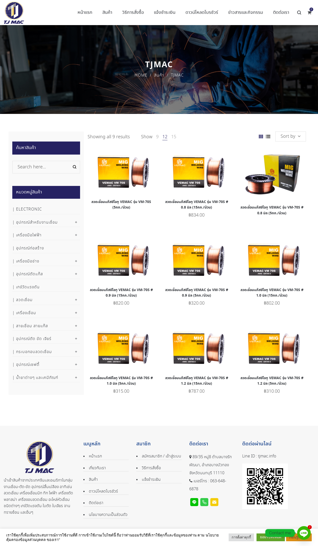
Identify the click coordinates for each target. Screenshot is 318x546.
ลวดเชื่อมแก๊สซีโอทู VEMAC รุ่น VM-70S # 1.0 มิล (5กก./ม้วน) (121, 380)
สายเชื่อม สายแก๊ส (32, 326)
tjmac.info (267, 456)
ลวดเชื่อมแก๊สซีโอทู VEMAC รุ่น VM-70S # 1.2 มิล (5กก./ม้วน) (271, 380)
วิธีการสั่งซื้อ (151, 468)
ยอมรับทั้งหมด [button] (270, 537)
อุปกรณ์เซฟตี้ (27, 365)
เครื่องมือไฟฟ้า (29, 235)
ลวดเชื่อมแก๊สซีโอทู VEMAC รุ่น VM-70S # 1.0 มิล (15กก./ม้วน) (271, 292)
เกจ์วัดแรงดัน (28, 287)
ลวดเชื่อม (24, 300)
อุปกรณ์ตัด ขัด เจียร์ (33, 339)
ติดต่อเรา (96, 503)
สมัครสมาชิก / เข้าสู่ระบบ (161, 456)
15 (173, 137)
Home (141, 75)
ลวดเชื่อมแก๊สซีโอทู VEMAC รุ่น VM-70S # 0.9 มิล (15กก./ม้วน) (121, 292)
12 (164, 137)
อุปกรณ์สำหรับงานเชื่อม (37, 222)
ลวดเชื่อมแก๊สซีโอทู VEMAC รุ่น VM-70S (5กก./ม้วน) (121, 204)
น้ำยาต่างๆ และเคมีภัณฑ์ (37, 378)
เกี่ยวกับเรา (97, 468)
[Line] (304, 533)
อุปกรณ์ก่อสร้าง (30, 248)
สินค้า (159, 75)
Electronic (29, 209)
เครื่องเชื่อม (26, 313)
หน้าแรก (95, 456)
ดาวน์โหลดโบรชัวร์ (103, 491)
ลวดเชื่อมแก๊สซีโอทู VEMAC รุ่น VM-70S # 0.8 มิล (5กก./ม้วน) (271, 210)
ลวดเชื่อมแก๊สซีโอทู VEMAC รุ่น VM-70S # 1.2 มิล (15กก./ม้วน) (196, 380)
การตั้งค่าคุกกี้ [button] (241, 537)
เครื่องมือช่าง (27, 261)
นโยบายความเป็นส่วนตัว (108, 515)
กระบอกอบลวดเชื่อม (34, 352)
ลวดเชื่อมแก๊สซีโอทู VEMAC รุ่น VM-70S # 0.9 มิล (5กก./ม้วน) (196, 292)
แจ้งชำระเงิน (151, 480)
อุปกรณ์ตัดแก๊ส (29, 274)
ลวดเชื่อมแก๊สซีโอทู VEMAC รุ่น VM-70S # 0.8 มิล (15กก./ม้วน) (196, 204)
